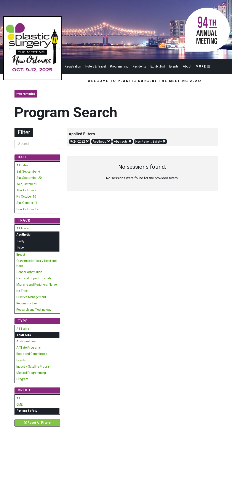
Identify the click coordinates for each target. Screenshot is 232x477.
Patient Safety (26, 411)
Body (21, 241)
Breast (20, 254)
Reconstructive (26, 303)
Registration (73, 66)
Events (174, 66)
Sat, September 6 (28, 171)
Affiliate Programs (28, 347)
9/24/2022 (79, 141)
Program (22, 379)
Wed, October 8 (26, 184)
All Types (22, 329)
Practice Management (31, 297)
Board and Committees (31, 354)
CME (19, 404)
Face (21, 247)
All (18, 398)
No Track (22, 291)
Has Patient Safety (150, 141)
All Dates (22, 165)
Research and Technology (33, 309)
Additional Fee (26, 341)
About (187, 66)
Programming (119, 66)
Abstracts (122, 141)
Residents (139, 66)
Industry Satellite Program (33, 366)
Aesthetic (101, 141)
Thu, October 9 (26, 190)
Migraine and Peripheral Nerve (36, 284)
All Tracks (23, 228)
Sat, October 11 (26, 203)
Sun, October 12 (27, 209)
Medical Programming (31, 373)
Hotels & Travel (95, 66)
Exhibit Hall (157, 66)
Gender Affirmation (29, 272)
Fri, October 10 (26, 196)
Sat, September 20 (29, 178)
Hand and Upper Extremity (33, 278)
